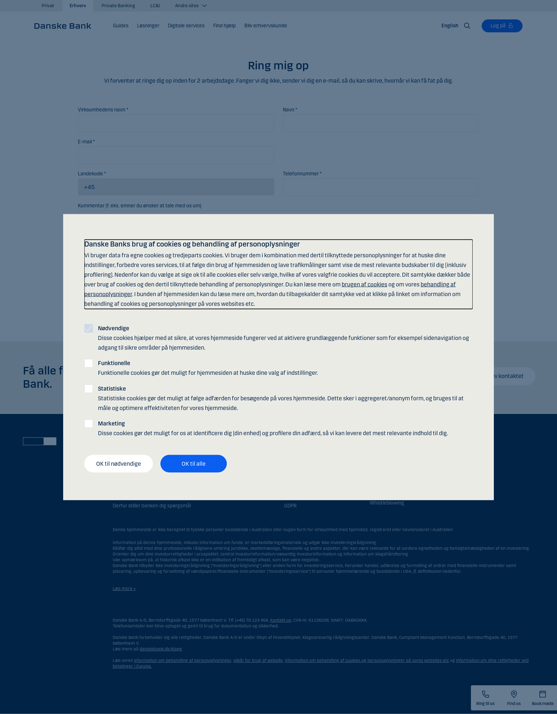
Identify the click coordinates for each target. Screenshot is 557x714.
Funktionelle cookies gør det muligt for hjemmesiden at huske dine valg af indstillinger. (208, 368)
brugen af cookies (364, 284)
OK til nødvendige (118, 463)
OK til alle (194, 463)
